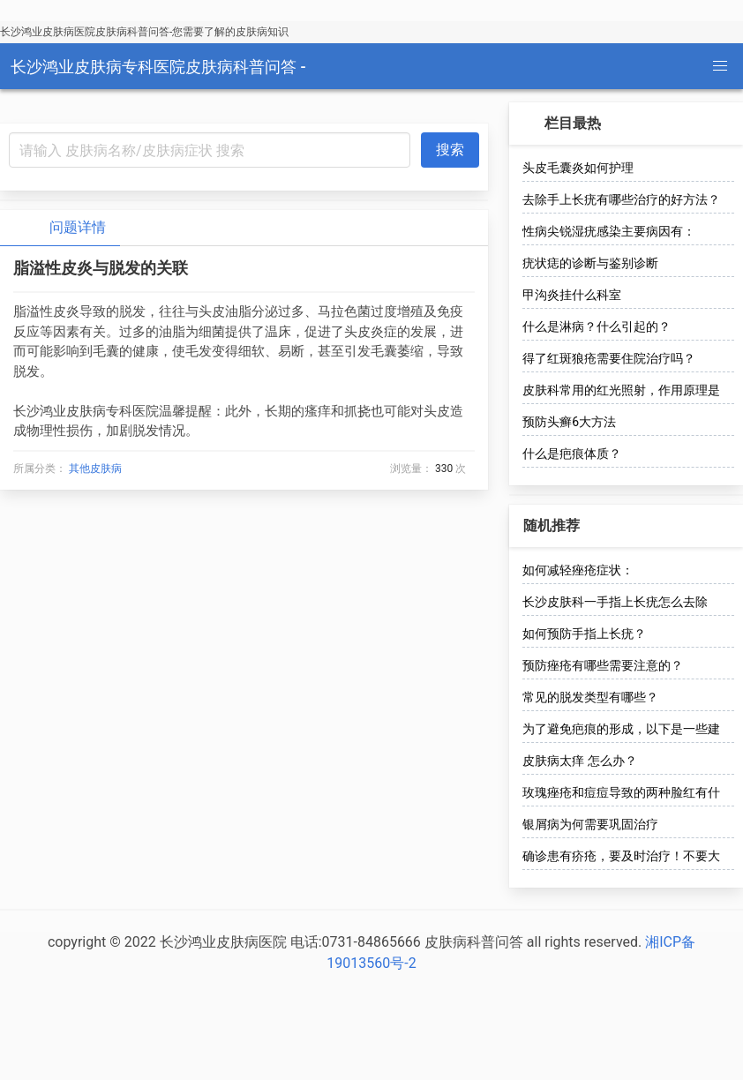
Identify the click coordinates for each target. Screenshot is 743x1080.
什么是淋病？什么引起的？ (596, 326)
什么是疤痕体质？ (571, 453)
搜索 (450, 149)
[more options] (718, 123)
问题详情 (63, 227)
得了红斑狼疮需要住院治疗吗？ (608, 358)
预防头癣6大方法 (569, 422)
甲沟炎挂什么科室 (571, 295)
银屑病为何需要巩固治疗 (590, 824)
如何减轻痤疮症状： (578, 570)
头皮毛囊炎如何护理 (578, 168)
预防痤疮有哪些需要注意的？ (602, 665)
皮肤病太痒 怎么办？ (579, 761)
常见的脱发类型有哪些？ (590, 697)
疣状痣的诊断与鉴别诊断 (590, 263)
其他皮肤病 (95, 468)
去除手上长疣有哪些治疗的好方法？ (621, 199)
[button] (720, 66)
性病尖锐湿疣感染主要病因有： (608, 231)
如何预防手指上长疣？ (584, 633)
